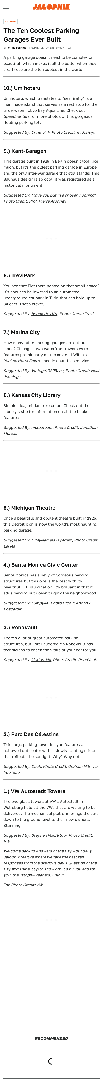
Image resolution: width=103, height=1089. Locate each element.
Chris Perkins (17, 48)
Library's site (15, 411)
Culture (10, 21)
